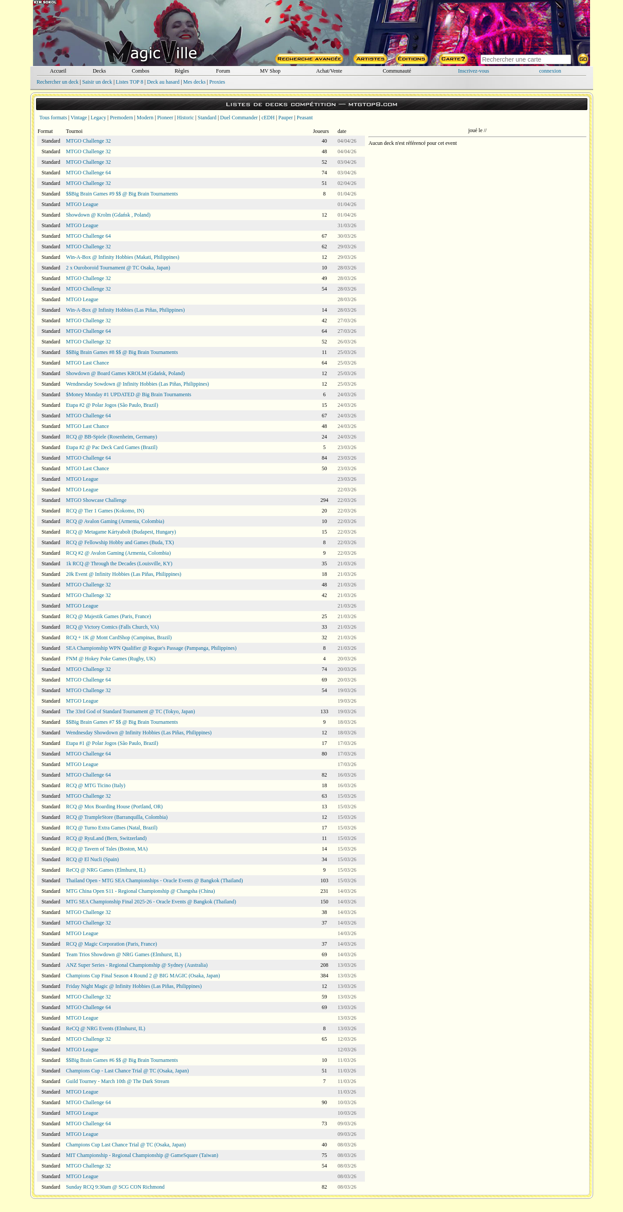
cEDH (268, 117)
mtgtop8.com (372, 104)
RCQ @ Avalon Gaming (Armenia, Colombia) (115, 521)
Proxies (217, 82)
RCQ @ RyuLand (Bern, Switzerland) (106, 838)
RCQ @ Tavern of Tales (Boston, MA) (107, 849)
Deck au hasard (163, 82)
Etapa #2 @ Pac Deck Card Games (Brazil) (111, 447)
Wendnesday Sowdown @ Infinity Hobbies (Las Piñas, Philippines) (137, 384)
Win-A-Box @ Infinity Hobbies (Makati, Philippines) (122, 257)
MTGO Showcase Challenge (96, 500)
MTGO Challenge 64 (88, 172)
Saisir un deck (97, 82)
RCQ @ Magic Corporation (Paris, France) (111, 944)
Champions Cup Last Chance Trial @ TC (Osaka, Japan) (126, 1145)
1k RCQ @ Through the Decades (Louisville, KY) (119, 563)
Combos (140, 71)
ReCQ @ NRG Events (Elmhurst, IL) (105, 1028)
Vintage (79, 117)
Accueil (58, 71)
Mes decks (194, 82)
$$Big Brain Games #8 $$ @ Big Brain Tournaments (122, 352)
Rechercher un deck (57, 82)
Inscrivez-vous (473, 71)
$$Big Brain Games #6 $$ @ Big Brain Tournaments (122, 1060)
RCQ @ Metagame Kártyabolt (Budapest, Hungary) (121, 532)
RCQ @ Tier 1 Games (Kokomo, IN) (105, 511)
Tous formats (53, 117)
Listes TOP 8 (129, 82)
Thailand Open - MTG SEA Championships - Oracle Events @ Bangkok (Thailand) (154, 880)
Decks (99, 71)
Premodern (121, 117)
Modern (145, 117)
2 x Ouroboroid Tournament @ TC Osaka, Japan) (118, 268)
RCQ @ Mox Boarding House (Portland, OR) (114, 806)
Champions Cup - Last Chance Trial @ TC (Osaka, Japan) (127, 1071)
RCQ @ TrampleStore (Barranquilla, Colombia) (117, 817)
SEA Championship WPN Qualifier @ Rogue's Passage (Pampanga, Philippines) (151, 648)
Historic (185, 117)
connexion (550, 71)
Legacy (98, 117)
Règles (182, 71)
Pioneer (165, 117)
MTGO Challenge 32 (88, 141)
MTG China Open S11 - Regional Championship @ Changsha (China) (140, 891)
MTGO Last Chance (87, 363)
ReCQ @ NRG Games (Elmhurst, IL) (106, 870)
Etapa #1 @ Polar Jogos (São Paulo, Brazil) (112, 743)
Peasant (305, 117)
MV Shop (270, 71)
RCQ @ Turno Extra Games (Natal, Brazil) (111, 828)
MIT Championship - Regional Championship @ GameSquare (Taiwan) (142, 1155)
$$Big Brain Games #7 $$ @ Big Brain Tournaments (122, 722)
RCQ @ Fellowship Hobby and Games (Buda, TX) (120, 542)
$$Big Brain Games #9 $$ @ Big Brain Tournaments (122, 194)
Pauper (285, 117)
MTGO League (82, 204)
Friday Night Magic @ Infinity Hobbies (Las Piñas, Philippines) (134, 986)
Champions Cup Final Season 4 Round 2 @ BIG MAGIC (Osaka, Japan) (143, 976)
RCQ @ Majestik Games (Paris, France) (108, 616)
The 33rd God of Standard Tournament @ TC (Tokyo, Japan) (130, 711)
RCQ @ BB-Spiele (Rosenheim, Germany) (111, 437)
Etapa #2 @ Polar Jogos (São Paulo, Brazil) (112, 405)
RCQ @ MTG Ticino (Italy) (95, 785)
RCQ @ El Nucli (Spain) (92, 859)
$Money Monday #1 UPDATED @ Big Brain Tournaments (128, 394)
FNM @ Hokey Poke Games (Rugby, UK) (111, 659)
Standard (207, 117)
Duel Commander (239, 117)
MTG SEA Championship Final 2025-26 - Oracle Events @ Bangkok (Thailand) (151, 902)
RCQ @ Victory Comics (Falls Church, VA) (112, 627)
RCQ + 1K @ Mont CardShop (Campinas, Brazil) (118, 637)
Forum (223, 71)
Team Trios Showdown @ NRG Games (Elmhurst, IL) (123, 954)
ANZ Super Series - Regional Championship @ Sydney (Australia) (137, 965)
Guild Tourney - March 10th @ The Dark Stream (117, 1081)
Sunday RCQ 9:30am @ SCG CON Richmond (115, 1187)
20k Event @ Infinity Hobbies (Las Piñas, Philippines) (123, 574)
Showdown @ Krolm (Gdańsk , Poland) (108, 215)
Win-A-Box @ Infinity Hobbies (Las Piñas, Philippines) (125, 310)
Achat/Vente (329, 71)
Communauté (397, 71)
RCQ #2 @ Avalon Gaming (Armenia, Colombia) (118, 553)
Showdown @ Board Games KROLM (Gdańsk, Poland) (125, 373)
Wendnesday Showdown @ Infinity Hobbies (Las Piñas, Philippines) (138, 732)
